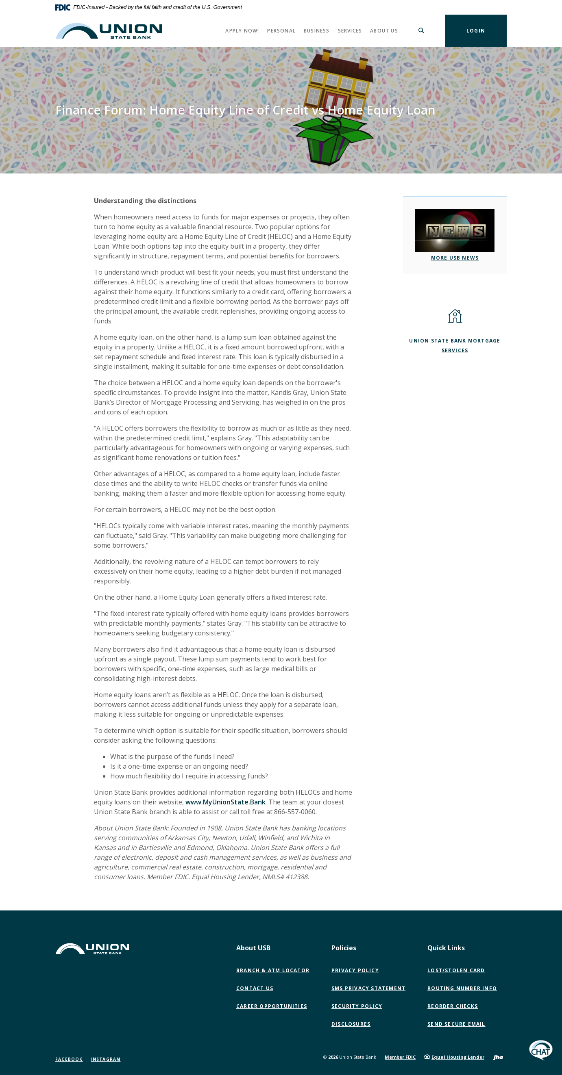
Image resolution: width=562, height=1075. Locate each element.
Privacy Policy (355, 970)
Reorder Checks (452, 1006)
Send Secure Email (458, 1024)
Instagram (106, 1059)
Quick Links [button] (446, 947)
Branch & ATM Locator (272, 970)
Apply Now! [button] (242, 30)
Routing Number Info (462, 988)
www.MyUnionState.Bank (225, 802)
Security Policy (356, 1006)
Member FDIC (400, 1057)
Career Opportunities (271, 1006)
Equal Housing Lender (457, 1057)
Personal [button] (281, 30)
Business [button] (317, 30)
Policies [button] (343, 947)
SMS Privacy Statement (368, 988)
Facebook (69, 1059)
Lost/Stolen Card (456, 970)
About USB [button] (253, 947)
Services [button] (350, 30)
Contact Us (254, 988)
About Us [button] (384, 30)
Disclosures (350, 1024)
